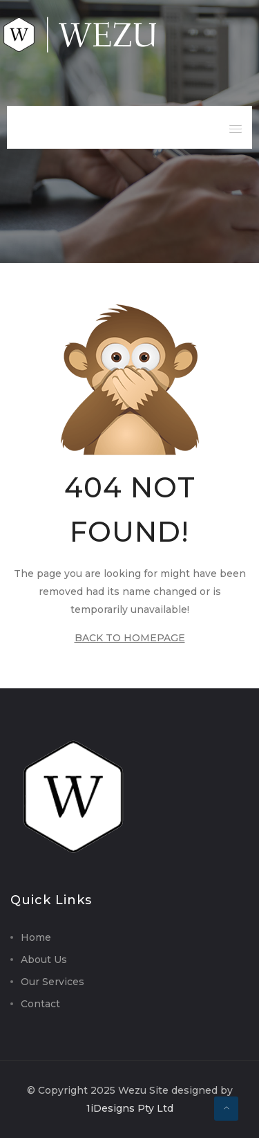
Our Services (52, 981)
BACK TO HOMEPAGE (130, 638)
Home (36, 937)
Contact (40, 1004)
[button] (235, 124)
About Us (44, 959)
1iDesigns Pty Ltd (129, 1108)
